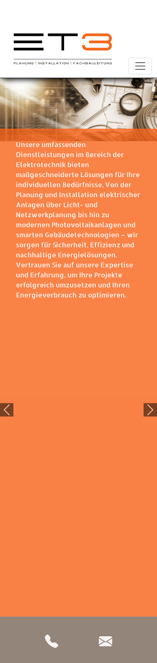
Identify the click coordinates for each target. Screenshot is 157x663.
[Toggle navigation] (140, 66)
